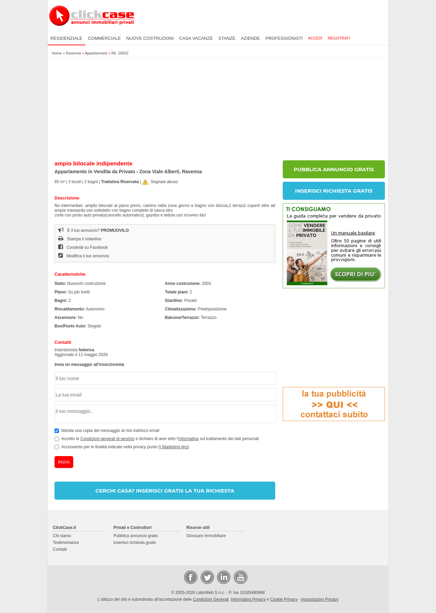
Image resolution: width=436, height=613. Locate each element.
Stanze (226, 38)
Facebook (190, 577)
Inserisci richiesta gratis (134, 542)
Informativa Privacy (248, 599)
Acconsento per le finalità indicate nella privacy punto (125, 447)
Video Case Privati (240, 577)
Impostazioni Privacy (320, 599)
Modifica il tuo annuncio (83, 256)
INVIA (64, 462)
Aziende (250, 38)
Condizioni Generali (211, 599)
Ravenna (73, 53)
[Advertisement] (218, 109)
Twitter (207, 577)
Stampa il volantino (80, 239)
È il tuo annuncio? (93, 230)
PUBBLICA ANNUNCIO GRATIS (334, 169)
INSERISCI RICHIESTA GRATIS (333, 191)
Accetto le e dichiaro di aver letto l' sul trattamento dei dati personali (160, 438)
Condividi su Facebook (83, 247)
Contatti (60, 549)
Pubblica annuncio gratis (135, 535)
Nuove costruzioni (150, 38)
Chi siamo (62, 535)
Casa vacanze (196, 38)
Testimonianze (66, 542)
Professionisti (284, 38)
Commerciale (104, 38)
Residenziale (66, 38)
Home (57, 53)
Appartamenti (96, 53)
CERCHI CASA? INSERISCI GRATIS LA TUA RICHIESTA (164, 490)
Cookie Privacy (283, 599)
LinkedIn (223, 577)
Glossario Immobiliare (206, 535)
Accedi (315, 38)
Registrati (339, 38)
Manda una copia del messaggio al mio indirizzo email (110, 430)
